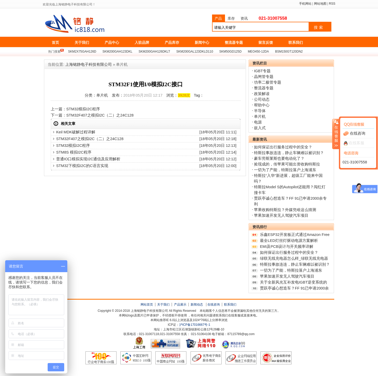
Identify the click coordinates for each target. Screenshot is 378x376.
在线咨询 (213, 304)
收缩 (335, 134)
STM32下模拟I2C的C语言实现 (82, 166)
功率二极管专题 (267, 82)
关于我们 (163, 304)
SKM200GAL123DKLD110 (194, 51)
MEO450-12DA (258, 51)
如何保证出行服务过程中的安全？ (283, 147)
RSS (332, 3)
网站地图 (320, 3)
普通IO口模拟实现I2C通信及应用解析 (88, 159)
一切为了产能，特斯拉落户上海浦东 (285, 170)
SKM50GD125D (230, 51)
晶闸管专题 (263, 77)
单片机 (260, 116)
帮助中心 (262, 105)
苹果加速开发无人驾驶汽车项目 (281, 215)
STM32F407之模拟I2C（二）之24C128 (100, 115)
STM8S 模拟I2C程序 (73, 152)
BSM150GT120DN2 (289, 51)
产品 (218, 18)
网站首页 (147, 304)
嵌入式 (260, 128)
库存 (231, 18)
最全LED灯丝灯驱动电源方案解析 (289, 240)
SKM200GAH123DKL (117, 51)
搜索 (319, 27)
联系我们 (230, 304)
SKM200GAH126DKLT (154, 51)
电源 (258, 122)
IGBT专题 (262, 71)
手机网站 (305, 3)
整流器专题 (263, 88)
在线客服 (354, 143)
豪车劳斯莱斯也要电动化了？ (279, 158)
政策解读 (262, 94)
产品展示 (180, 304)
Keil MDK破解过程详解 (75, 132)
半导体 (260, 111)
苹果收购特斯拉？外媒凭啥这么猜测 (285, 210)
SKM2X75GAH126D (82, 51)
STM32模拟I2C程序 (83, 109)
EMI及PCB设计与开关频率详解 (286, 246)
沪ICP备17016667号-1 (194, 325)
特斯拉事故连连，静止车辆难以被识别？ (289, 153)
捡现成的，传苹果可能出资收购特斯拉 (287, 164)
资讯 (244, 18)
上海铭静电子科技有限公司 (98, 24)
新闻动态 (197, 304)
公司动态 (262, 99)
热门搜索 (54, 51)
